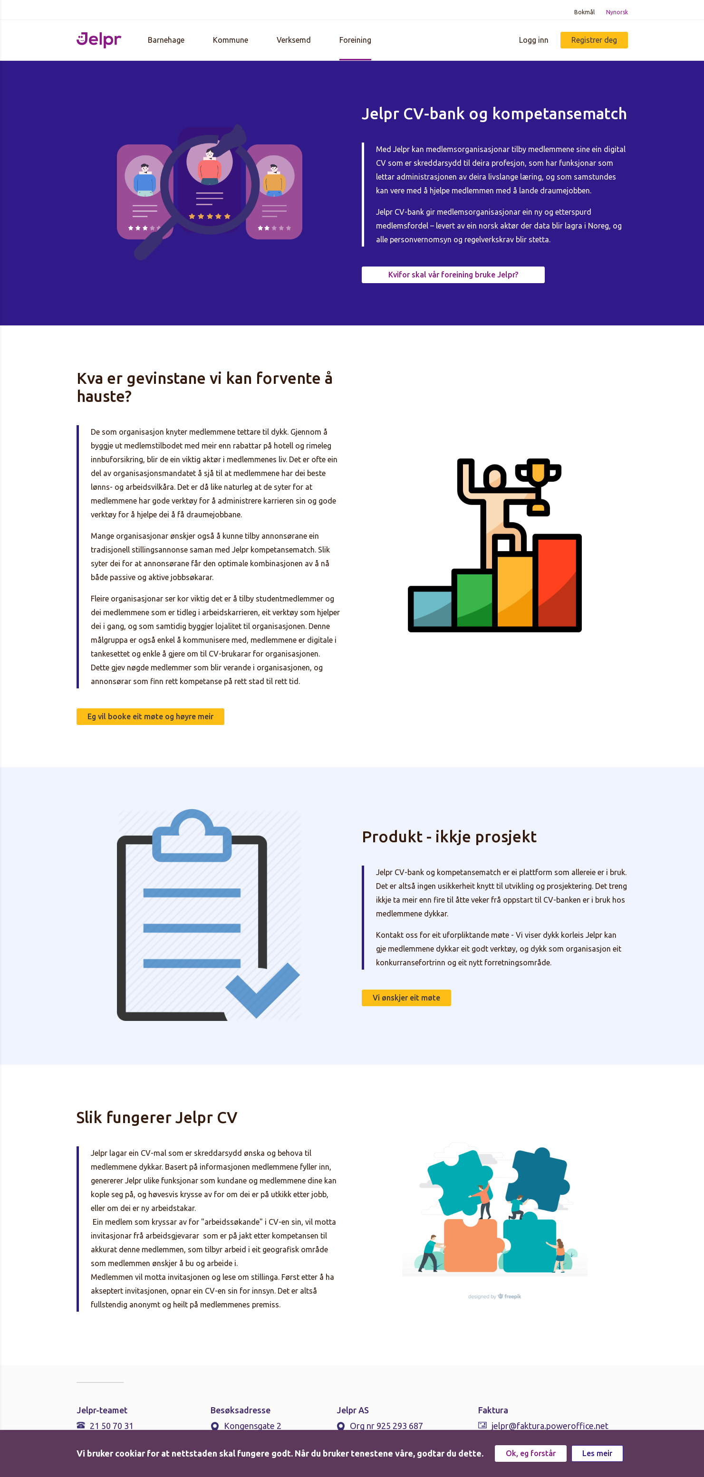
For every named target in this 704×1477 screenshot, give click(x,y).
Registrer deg (594, 40)
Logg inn (534, 40)
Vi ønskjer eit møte (406, 997)
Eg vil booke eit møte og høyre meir (150, 716)
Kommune (230, 40)
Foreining (355, 40)
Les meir (597, 1453)
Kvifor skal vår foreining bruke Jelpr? (453, 274)
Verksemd (294, 40)
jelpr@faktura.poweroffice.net (550, 1425)
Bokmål (584, 12)
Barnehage (166, 40)
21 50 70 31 (112, 1425)
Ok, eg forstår (531, 1453)
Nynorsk (617, 12)
